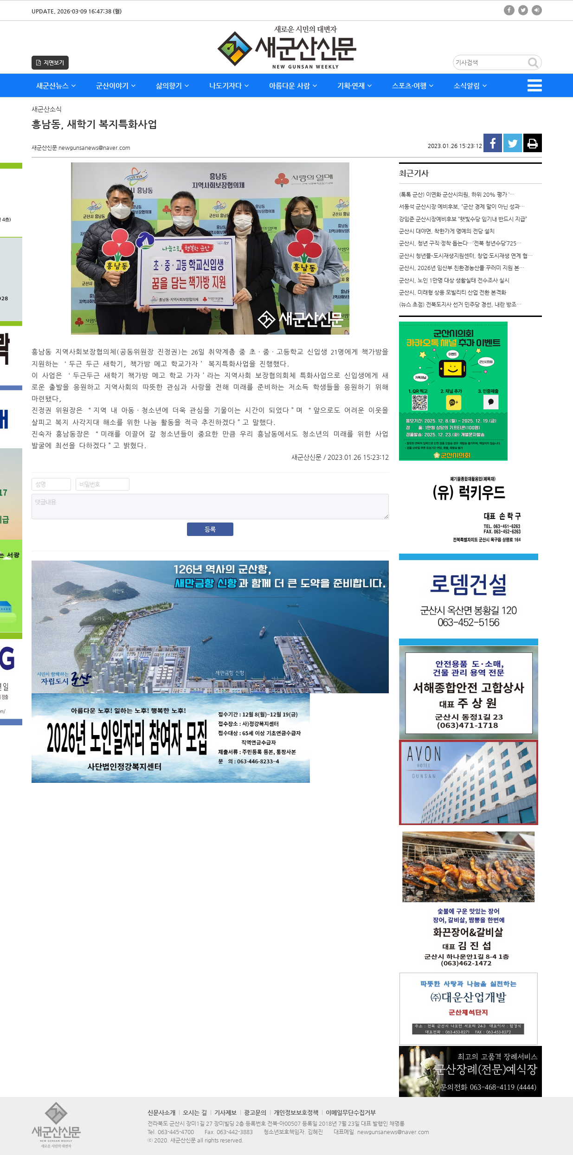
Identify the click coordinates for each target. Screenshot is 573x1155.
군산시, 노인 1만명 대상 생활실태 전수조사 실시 (454, 280)
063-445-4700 (176, 1132)
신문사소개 (161, 1112)
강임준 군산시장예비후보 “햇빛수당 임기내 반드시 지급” (463, 219)
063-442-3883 (235, 1132)
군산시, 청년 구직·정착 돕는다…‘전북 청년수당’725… (460, 243)
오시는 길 (195, 1112)
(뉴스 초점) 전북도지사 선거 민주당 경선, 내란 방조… (460, 304)
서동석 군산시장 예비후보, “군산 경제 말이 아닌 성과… (462, 206)
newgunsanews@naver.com (393, 1132)
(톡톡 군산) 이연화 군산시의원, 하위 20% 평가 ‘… (457, 194)
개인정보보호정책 (296, 1112)
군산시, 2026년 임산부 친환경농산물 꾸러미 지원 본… (461, 268)
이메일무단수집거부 (351, 1112)
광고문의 (255, 1112)
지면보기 (50, 62)
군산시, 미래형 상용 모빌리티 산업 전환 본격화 (452, 292)
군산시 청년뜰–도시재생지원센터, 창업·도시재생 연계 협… (466, 255)
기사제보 (225, 1112)
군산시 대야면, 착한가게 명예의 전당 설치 (447, 231)
